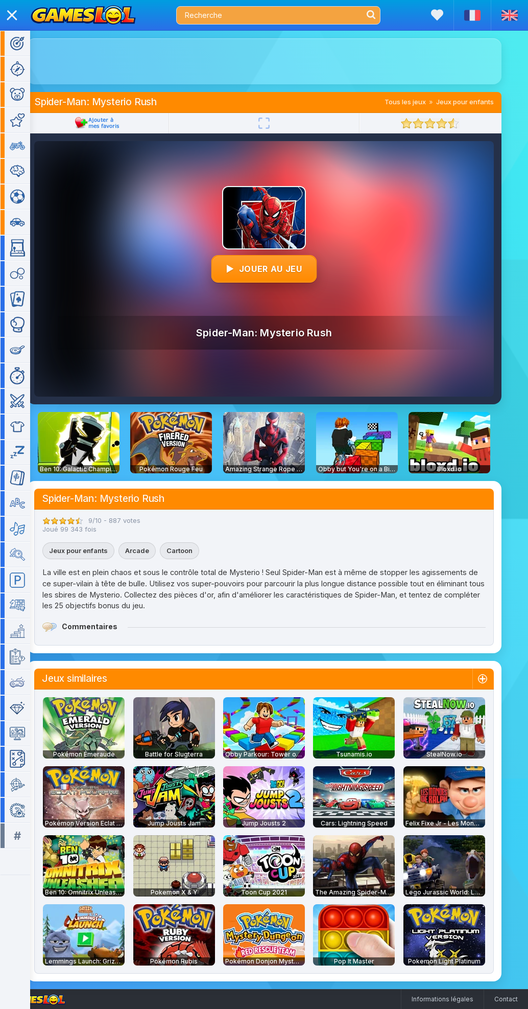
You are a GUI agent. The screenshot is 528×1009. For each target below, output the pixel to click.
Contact (506, 999)
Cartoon (194, 550)
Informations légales (442, 999)
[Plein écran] (279, 123)
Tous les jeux (420, 102)
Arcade (152, 550)
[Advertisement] (278, 61)
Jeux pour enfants (480, 102)
